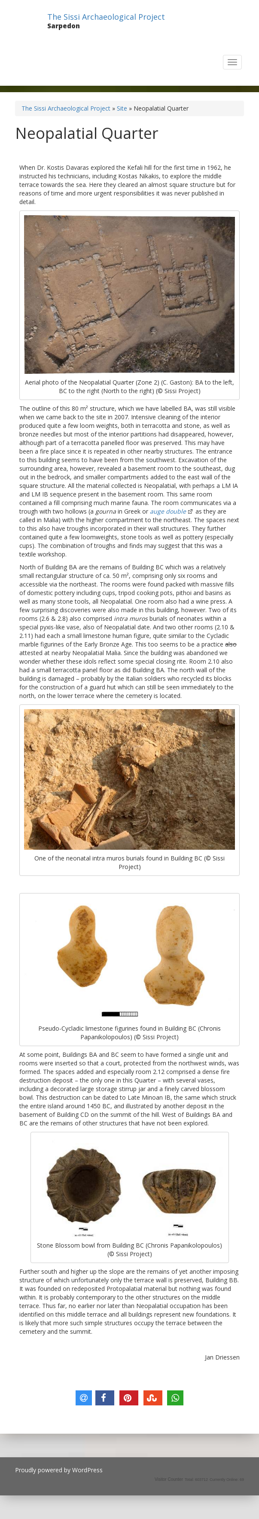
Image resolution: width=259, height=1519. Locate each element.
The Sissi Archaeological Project (106, 17)
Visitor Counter (169, 1479)
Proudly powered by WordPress (59, 1470)
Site (122, 108)
